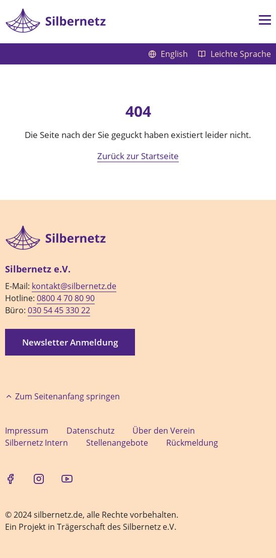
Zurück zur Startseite (138, 156)
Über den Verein (163, 430)
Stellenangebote (117, 442)
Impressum (26, 430)
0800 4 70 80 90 (66, 298)
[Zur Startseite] (55, 20)
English (169, 53)
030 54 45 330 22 (59, 310)
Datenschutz (90, 430)
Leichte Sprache (234, 53)
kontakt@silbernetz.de (74, 286)
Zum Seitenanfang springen (62, 396)
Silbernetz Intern (36, 442)
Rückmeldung (192, 442)
